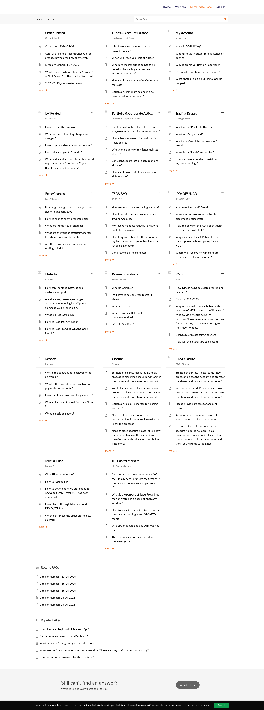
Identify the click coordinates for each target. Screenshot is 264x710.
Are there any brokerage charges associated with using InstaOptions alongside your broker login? (66, 303)
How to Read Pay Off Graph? (62, 322)
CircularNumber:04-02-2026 (62, 65)
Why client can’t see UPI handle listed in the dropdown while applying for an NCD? (199, 241)
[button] (225, 19)
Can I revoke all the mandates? (130, 252)
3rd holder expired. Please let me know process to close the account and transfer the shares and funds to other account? (200, 377)
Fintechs (51, 274)
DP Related (53, 113)
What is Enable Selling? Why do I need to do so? (68, 643)
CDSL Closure (185, 359)
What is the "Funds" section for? (195, 152)
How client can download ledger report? (69, 395)
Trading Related (186, 113)
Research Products (125, 274)
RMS (179, 274)
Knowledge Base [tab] (201, 7)
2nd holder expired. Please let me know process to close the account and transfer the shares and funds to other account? (136, 392)
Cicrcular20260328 (187, 299)
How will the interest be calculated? (197, 341)
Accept (221, 705)
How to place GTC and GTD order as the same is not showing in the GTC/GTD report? (136, 514)
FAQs (39, 19)
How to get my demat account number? (68, 145)
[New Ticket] (188, 685)
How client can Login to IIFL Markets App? (64, 629)
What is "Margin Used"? (190, 134)
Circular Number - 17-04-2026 (58, 577)
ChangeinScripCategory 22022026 (196, 335)
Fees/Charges (55, 194)
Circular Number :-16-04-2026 (58, 590)
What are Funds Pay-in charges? (64, 225)
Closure (117, 359)
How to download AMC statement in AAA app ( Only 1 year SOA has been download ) (67, 493)
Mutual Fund (54, 461)
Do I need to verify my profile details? (198, 72)
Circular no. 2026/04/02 (59, 46)
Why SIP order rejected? (59, 474)
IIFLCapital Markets (125, 461)
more (43, 90)
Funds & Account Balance (130, 33)
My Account (184, 33)
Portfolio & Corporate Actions (133, 113)
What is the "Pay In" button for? (194, 127)
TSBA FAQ (119, 194)
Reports (50, 359)
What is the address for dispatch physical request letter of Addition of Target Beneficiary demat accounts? (69, 163)
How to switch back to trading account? (135, 207)
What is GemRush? (123, 288)
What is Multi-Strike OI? (59, 315)
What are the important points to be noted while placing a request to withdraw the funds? (133, 69)
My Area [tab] (180, 7)
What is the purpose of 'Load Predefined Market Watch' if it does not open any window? (135, 499)
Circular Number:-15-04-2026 (57, 604)
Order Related (55, 33)
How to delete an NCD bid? (192, 207)
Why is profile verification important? (198, 65)
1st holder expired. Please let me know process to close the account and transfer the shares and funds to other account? (136, 377)
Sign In (220, 7)
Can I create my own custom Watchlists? (64, 636)
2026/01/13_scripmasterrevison (64, 83)
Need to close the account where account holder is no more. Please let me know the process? (135, 419)
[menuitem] (221, 7)
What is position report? (59, 413)
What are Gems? (121, 306)
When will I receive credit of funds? (133, 58)
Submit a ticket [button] (188, 685)
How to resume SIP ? (57, 481)
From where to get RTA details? (63, 152)
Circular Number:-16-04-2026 (57, 597)
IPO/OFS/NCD (186, 194)
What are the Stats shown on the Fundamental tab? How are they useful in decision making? (94, 650)
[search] (181, 19)
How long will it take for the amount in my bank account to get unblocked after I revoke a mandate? (136, 241)
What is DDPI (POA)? (188, 46)
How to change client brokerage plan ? (67, 219)
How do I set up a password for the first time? (67, 657)
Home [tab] (167, 7)
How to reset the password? (61, 127)
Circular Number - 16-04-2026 (58, 583)
